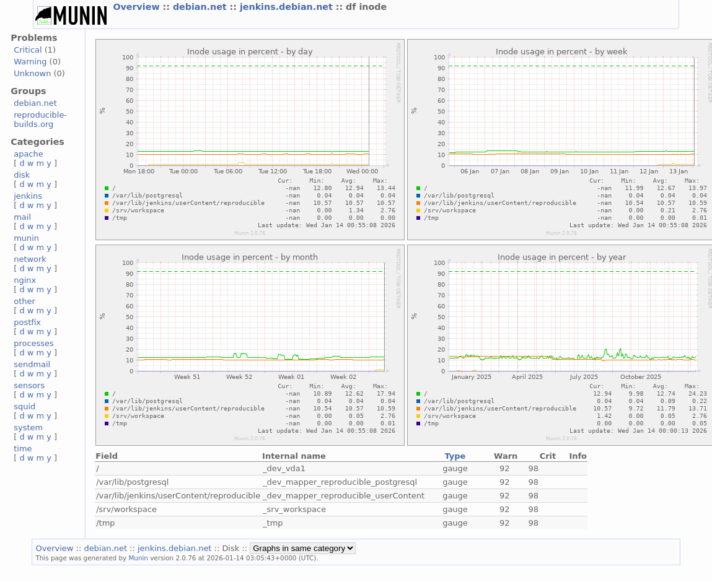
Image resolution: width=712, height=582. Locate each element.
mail (22, 217)
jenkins (28, 196)
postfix (27, 322)
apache (28, 154)
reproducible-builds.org (40, 119)
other (24, 301)
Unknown (32, 73)
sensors (29, 385)
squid (24, 406)
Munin (138, 558)
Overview (137, 7)
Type (455, 456)
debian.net (201, 7)
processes (34, 343)
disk (22, 175)
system (28, 427)
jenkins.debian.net (288, 7)
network (30, 259)
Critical (28, 49)
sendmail (32, 364)
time (23, 448)
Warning (30, 61)
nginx (25, 280)
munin (26, 238)
